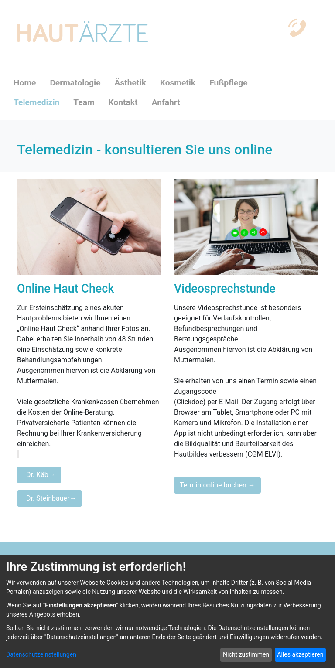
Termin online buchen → (217, 485)
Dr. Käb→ (39, 474)
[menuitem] (32, 83)
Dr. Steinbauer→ (49, 498)
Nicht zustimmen (246, 654)
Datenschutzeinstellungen (41, 654)
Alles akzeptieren (300, 654)
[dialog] (167, 611)
